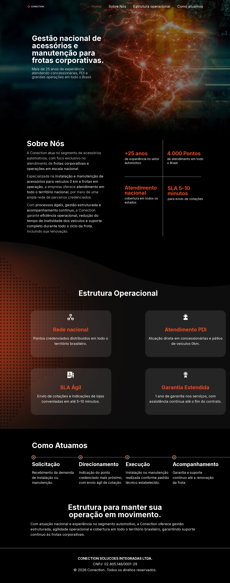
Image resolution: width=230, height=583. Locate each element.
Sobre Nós (117, 6)
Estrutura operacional (151, 6)
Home (96, 6)
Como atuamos (190, 6)
